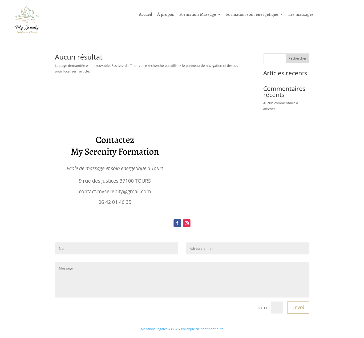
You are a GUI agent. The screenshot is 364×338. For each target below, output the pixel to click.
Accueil (145, 15)
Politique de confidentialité (202, 329)
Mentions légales (154, 329)
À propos (165, 15)
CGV (174, 329)
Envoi (298, 307)
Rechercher (297, 58)
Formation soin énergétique (252, 15)
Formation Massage (197, 15)
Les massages (301, 15)
